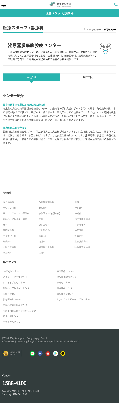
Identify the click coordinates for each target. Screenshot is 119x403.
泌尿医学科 (44, 224)
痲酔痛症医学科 (46, 247)
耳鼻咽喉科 (80, 224)
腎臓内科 (79, 235)
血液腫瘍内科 (81, 241)
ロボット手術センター (14, 282)
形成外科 (7, 241)
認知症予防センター (66, 293)
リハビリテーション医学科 (16, 213)
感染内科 (7, 252)
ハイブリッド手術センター (16, 277)
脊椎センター (63, 282)
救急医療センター (12, 299)
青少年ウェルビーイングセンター (73, 299)
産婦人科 (43, 235)
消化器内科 (44, 230)
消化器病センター (12, 316)
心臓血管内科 (9, 247)
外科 (5, 224)
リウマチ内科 (9, 207)
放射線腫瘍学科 (46, 202)
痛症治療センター (65, 271)
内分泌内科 (8, 202)
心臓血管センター (12, 293)
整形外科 (43, 207)
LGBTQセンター (11, 271)
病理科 (42, 241)
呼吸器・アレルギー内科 (15, 219)
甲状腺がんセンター (13, 321)
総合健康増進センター (68, 277)
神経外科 (79, 207)
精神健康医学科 (82, 219)
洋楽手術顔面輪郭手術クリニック (19, 310)
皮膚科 (42, 252)
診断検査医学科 (82, 247)
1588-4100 (14, 383)
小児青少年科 (9, 235)
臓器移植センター (65, 288)
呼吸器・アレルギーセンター (17, 288)
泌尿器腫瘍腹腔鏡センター (16, 305)
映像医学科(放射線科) (49, 213)
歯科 (41, 219)
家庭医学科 (8, 230)
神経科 (78, 213)
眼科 (77, 202)
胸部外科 (79, 230)
